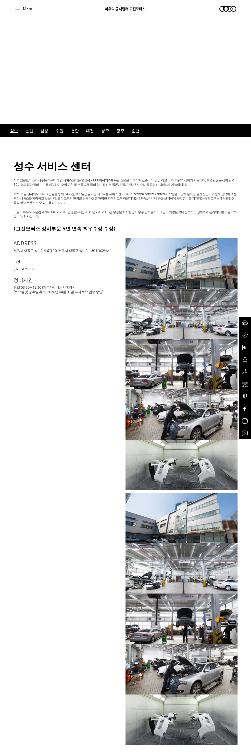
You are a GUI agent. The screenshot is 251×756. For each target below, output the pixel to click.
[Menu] (24, 9)
